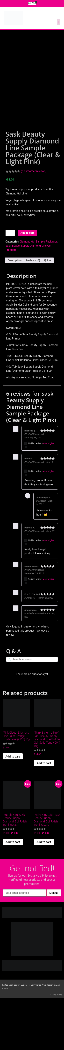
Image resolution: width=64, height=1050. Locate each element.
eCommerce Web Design (41, 1037)
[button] (58, 22)
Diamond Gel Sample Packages (38, 293)
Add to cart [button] (12, 808)
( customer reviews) (33, 223)
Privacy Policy (55, 1046)
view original (48, 495)
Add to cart (27, 285)
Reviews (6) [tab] (33, 312)
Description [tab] (15, 312)
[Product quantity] (10, 285)
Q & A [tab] (47, 312)
